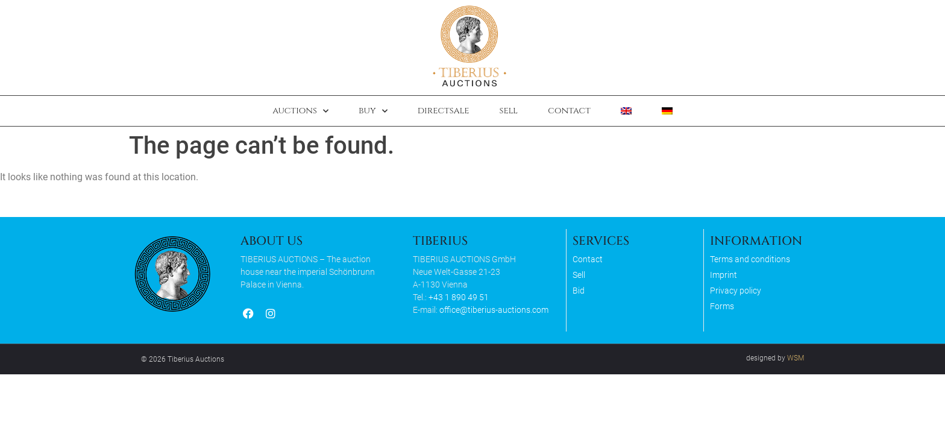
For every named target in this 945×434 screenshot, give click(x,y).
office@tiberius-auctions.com (493, 310)
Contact (569, 110)
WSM (795, 358)
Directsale (443, 110)
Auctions (300, 111)
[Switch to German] (667, 111)
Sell (508, 110)
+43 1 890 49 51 (459, 297)
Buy (373, 111)
